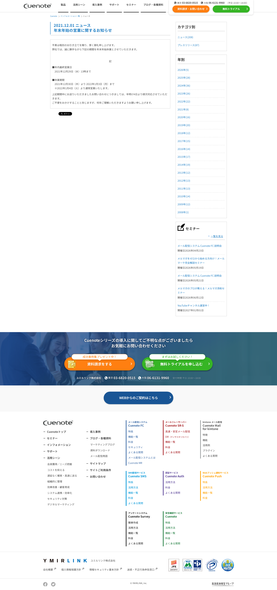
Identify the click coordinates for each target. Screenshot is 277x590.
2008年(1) (183, 212)
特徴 (205, 434)
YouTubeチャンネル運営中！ (194, 305)
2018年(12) (184, 133)
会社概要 (48, 569)
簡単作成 (133, 522)
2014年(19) (184, 164)
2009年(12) (184, 204)
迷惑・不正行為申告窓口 (140, 569)
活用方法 (133, 487)
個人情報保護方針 (71, 569)
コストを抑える (56, 470)
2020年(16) (184, 117)
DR (177, 436)
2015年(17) (184, 156)
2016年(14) (184, 149)
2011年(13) (184, 188)
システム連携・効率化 (59, 493)
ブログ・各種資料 (100, 438)
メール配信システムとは (141, 457)
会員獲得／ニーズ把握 (59, 464)
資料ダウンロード (100, 450)
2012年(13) (184, 180)
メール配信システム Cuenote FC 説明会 (200, 245)
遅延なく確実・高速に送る (62, 475)
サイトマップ (98, 463)
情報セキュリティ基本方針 (104, 569)
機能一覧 (133, 436)
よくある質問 (135, 452)
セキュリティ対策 (57, 498)
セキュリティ (135, 447)
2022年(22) (184, 101)
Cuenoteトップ (56, 431)
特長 (130, 431)
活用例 (206, 445)
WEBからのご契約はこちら (138, 397)
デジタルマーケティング (60, 504)
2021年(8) (183, 109)
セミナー (131, 4)
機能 (205, 440)
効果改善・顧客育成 (58, 487)
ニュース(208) (185, 37)
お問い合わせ (98, 476)
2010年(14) (184, 196)
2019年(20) (184, 125)
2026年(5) (183, 70)
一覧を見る (217, 236)
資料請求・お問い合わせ (191, 9)
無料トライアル (231, 9)
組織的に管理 (54, 481)
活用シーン (53, 458)
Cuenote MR (135, 463)
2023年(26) (184, 93)
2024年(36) (184, 85)
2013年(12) (184, 172)
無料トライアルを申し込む (175, 362)
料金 (130, 442)
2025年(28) (184, 77)
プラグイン (209, 450)
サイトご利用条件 (100, 470)
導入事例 (97, 4)
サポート (114, 4)
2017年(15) (184, 141)
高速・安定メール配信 (177, 431)
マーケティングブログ (102, 444)
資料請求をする (97, 363)
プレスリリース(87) (188, 45)
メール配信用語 (99, 456)
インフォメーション (59, 445)
